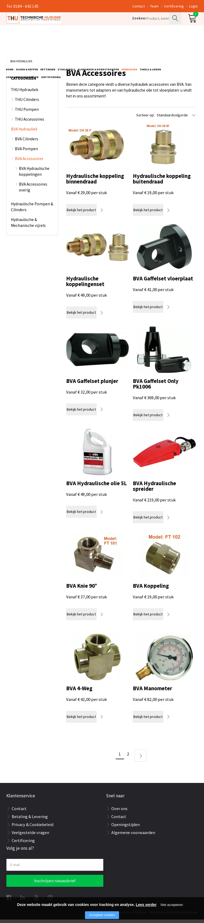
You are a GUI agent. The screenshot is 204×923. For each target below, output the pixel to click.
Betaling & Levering (30, 820)
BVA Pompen (26, 152)
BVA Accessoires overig (33, 190)
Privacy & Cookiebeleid (32, 828)
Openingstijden (125, 828)
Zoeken (176, 25)
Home (10, 44)
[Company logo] (63, 25)
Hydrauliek (129, 44)
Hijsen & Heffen (27, 44)
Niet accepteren (172, 905)
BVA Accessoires (29, 162)
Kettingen (47, 44)
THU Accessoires (29, 122)
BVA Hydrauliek (21, 65)
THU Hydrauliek (24, 93)
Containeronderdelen (22, 52)
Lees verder (146, 904)
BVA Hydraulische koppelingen (34, 174)
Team (154, 6)
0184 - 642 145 (26, 6)
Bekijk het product (86, 213)
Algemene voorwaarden (133, 836)
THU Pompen (27, 112)
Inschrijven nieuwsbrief (55, 884)
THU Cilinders (27, 102)
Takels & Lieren (150, 44)
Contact (138, 6)
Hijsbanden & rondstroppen (98, 44)
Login (193, 6)
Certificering (174, 6)
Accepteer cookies (102, 915)
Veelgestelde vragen (30, 836)
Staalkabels (66, 44)
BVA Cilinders (26, 142)
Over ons (119, 812)
